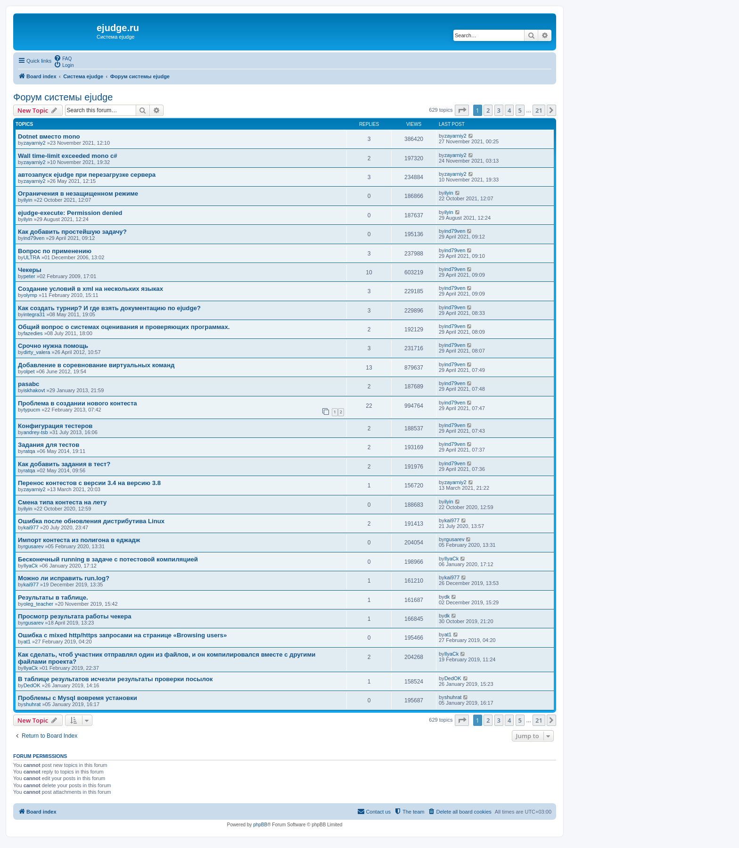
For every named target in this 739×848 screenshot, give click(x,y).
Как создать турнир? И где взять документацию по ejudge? (109, 308)
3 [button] (499, 110)
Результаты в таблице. (53, 597)
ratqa (29, 451)
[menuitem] (63, 58)
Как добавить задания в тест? (64, 464)
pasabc (28, 383)
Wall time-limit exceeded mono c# (67, 155)
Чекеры (29, 269)
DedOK (32, 685)
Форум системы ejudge (63, 97)
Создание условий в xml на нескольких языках (90, 288)
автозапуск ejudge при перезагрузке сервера (87, 174)
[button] (462, 110)
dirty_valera (37, 352)
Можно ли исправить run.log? (63, 578)
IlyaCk (31, 565)
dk (447, 597)
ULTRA (32, 257)
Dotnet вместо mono (49, 136)
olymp (30, 295)
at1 (27, 641)
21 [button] (538, 110)
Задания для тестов (48, 444)
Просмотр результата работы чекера (74, 616)
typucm (32, 409)
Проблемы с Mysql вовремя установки (77, 697)
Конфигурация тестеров (55, 425)
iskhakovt (34, 390)
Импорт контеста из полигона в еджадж (79, 539)
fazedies (33, 333)
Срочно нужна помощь (53, 345)
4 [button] (509, 110)
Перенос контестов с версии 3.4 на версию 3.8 (89, 482)
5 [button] (520, 110)
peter (29, 276)
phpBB (260, 824)
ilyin (28, 200)
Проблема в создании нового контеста (77, 403)
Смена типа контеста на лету (62, 502)
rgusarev (34, 546)
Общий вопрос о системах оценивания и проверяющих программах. (124, 326)
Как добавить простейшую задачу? (72, 231)
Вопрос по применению (54, 251)
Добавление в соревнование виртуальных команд (96, 365)
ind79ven (34, 238)
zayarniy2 (35, 143)
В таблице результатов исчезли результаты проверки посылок (115, 679)
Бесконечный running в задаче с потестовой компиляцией (108, 559)
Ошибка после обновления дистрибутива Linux (91, 521)
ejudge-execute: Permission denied (70, 212)
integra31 (34, 314)
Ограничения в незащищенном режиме (78, 193)
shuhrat (32, 704)
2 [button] (488, 110)
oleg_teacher (39, 604)
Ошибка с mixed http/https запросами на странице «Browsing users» (122, 635)
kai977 (31, 527)
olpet (29, 371)
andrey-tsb (36, 432)
